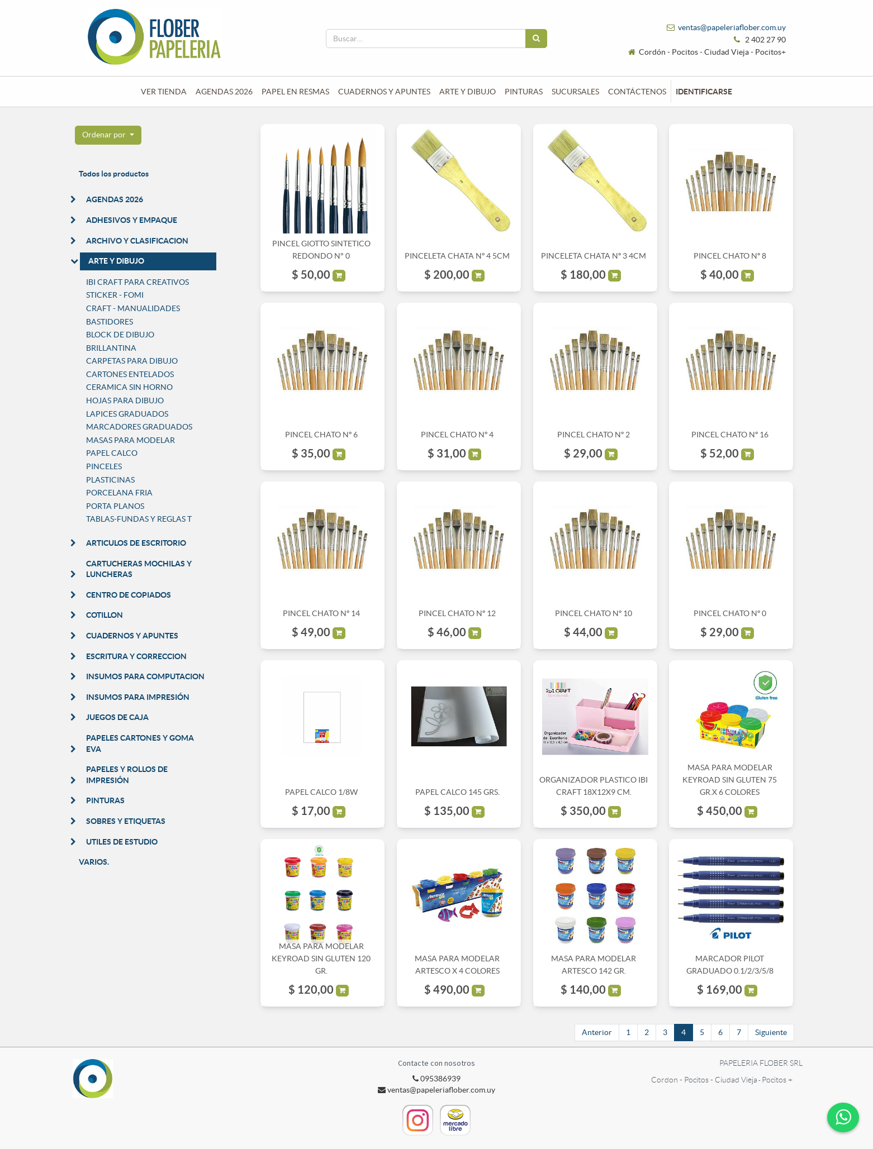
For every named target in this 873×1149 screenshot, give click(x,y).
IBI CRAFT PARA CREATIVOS (137, 282)
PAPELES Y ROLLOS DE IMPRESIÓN (127, 775)
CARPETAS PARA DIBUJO (132, 360)
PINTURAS (105, 800)
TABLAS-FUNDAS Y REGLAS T (139, 518)
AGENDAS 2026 (114, 199)
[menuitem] (163, 91)
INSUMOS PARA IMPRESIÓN (137, 697)
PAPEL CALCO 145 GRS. (457, 792)
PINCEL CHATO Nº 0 (730, 613)
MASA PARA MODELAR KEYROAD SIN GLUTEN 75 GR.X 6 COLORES (729, 780)
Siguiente (771, 1032)
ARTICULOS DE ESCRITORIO (136, 542)
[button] (108, 135)
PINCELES (104, 466)
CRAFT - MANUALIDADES (133, 308)
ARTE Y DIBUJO (116, 260)
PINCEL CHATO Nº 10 (593, 613)
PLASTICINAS (110, 479)
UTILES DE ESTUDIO (122, 841)
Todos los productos (114, 173)
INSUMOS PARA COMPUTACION (145, 676)
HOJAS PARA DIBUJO (125, 400)
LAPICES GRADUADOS (127, 413)
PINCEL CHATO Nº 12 (457, 613)
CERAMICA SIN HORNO (129, 387)
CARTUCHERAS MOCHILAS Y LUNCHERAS (139, 569)
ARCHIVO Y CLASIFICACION (137, 240)
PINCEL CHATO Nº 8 (730, 255)
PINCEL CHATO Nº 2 (593, 434)
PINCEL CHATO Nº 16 (729, 434)
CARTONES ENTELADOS (130, 374)
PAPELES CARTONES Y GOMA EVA (140, 743)
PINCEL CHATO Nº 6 (321, 434)
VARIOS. (94, 861)
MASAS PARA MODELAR (130, 440)
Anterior (597, 1032)
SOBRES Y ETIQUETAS (125, 821)
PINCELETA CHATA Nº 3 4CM (593, 255)
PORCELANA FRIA (119, 492)
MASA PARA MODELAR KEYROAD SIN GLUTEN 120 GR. (321, 959)
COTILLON (104, 615)
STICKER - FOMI (115, 294)
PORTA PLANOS (115, 506)
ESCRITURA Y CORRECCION (136, 656)
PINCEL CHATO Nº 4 (457, 434)
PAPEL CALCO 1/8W (321, 792)
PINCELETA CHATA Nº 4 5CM (457, 255)
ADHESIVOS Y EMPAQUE (131, 220)
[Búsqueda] (536, 38)
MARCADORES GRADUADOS (139, 426)
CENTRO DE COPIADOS (128, 594)
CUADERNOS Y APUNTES (132, 635)
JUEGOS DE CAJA (117, 717)
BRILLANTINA (111, 348)
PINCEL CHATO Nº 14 (321, 613)
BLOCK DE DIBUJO (120, 334)
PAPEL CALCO (111, 453)
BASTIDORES (109, 321)
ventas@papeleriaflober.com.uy (732, 27)
